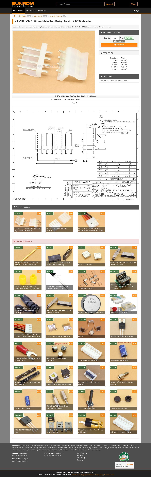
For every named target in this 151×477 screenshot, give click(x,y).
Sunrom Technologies (20, 459)
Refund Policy (75, 475)
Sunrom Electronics (19, 453)
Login (136, 11)
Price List (80, 455)
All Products (24, 16)
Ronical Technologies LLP (54, 453)
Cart (133, 4)
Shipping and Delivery (87, 475)
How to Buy (81, 458)
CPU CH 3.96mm (58, 16)
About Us (31, 11)
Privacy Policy (99, 475)
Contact (42, 11)
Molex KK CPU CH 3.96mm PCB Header (114, 81)
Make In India (127, 445)
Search (109, 4)
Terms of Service (109, 475)
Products (18, 11)
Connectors (40, 16)
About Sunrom (82, 453)
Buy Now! (119, 45)
